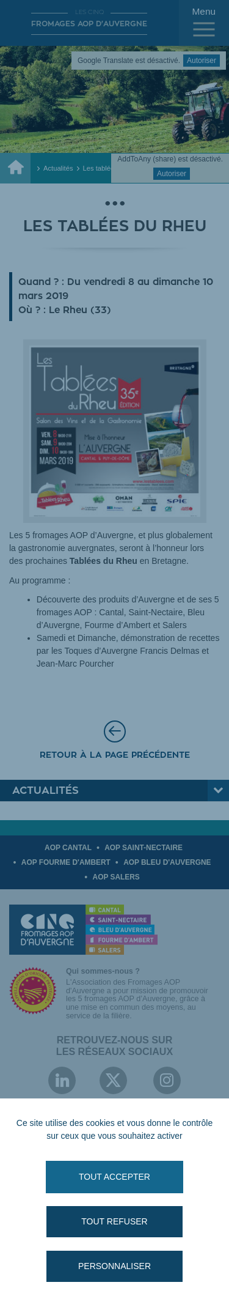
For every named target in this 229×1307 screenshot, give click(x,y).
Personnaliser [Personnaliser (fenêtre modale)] (114, 1266)
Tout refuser (114, 1221)
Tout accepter (114, 1177)
